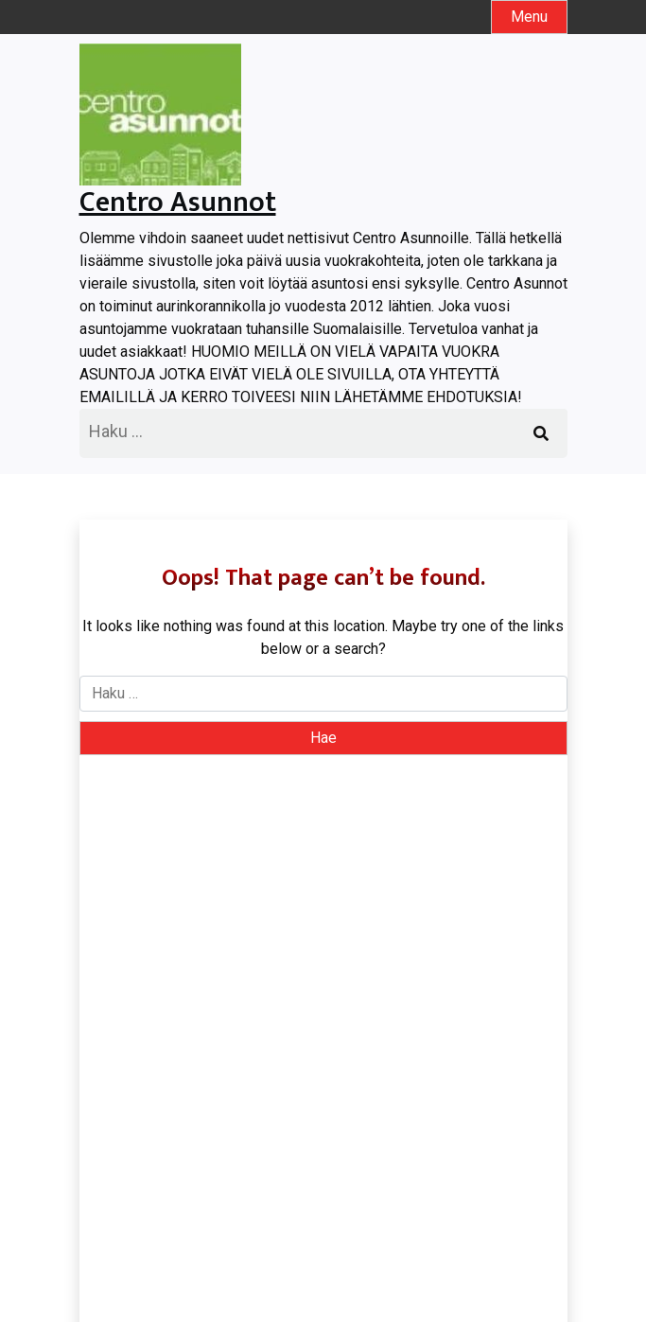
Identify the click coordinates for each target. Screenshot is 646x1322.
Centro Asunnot (177, 202)
